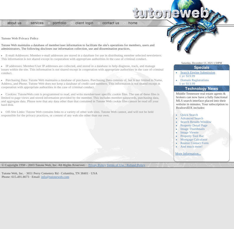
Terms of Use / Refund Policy (126, 165)
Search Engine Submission (197, 72)
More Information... (188, 153)
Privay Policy (97, 165)
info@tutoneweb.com (55, 176)
